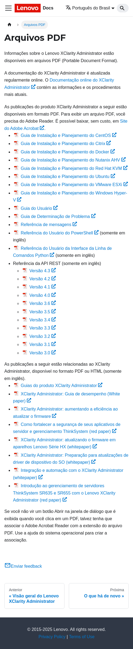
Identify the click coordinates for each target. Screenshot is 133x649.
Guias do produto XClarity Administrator (61, 385)
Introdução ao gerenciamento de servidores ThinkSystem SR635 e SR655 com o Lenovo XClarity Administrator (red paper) (64, 492)
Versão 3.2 (42, 336)
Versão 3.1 (42, 344)
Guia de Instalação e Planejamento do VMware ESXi (74, 184)
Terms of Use (82, 636)
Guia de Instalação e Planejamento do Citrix (66, 143)
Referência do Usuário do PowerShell (60, 233)
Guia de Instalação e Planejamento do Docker (68, 152)
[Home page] (9, 25)
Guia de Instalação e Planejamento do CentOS (68, 135)
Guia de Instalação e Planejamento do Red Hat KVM (74, 168)
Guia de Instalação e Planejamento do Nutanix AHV (73, 160)
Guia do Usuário (39, 208)
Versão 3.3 (42, 328)
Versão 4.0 (42, 295)
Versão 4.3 (42, 270)
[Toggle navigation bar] (8, 8)
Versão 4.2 (42, 279)
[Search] (123, 8)
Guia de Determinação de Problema (58, 216)
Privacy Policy (52, 636)
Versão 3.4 (42, 320)
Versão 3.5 (42, 312)
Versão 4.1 (42, 287)
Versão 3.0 (42, 353)
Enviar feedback (23, 566)
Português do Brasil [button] (88, 8)
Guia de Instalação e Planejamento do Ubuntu (68, 176)
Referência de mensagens (49, 224)
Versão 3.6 (42, 303)
